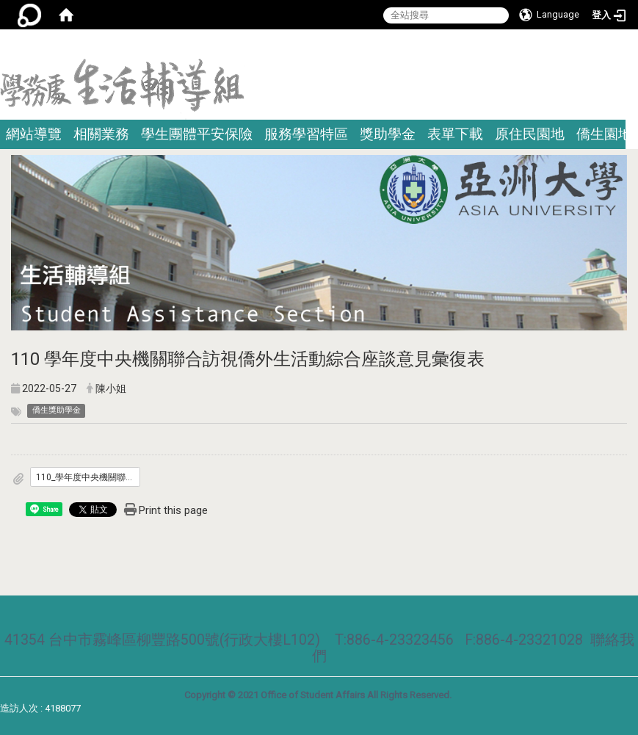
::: (632, 47)
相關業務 (101, 134)
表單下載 (455, 134)
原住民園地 (530, 134)
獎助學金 (388, 134)
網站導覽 (34, 134)
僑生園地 (604, 134)
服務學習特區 (306, 134)
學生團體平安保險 (197, 134)
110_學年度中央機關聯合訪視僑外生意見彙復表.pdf (88, 477)
